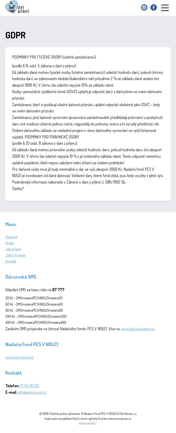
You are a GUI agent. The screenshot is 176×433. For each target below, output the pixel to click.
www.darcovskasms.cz (138, 328)
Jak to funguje (15, 255)
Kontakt (10, 261)
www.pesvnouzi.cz (19, 357)
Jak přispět (13, 249)
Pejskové (11, 237)
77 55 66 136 (29, 385)
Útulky (9, 243)
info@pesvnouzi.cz (32, 392)
